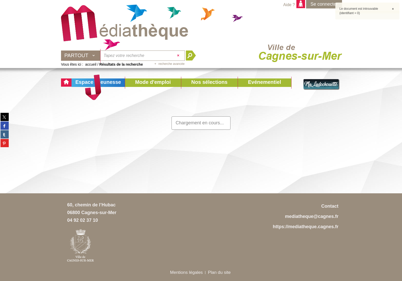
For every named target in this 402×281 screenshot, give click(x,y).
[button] (153, 82)
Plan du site (219, 272)
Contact (329, 206)
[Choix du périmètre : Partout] (80, 56)
